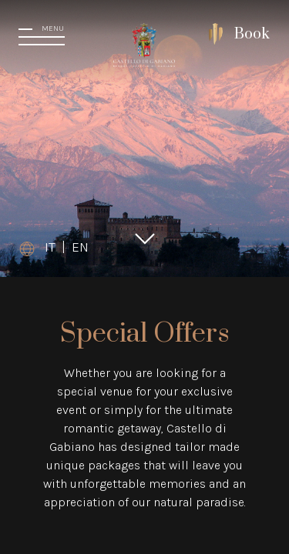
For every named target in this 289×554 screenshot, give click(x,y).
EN (80, 247)
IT (50, 247)
